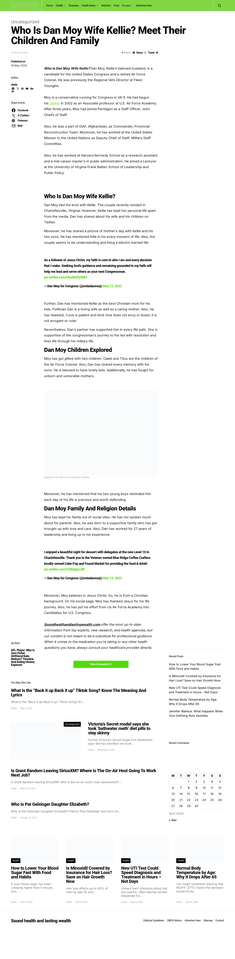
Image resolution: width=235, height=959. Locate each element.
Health (59, 5)
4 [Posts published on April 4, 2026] (212, 782)
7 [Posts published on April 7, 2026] (181, 788)
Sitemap (207, 920)
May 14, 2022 (112, 578)
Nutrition (106, 5)
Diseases (74, 5)
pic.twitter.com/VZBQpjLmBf (64, 569)
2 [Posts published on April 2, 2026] (196, 782)
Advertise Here (144, 5)
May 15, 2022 (112, 286)
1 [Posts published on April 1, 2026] (188, 782)
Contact (220, 920)
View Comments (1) (101, 664)
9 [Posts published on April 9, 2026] (196, 788)
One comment (21, 52)
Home (49, 5)
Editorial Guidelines (153, 920)
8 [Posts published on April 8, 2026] (189, 788)
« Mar (173, 820)
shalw (14, 84)
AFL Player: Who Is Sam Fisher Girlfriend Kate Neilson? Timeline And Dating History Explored (23, 657)
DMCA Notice (174, 920)
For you (126, 5)
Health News (89, 5)
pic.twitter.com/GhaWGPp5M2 (65, 277)
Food (116, 5)
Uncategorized (25, 21)
